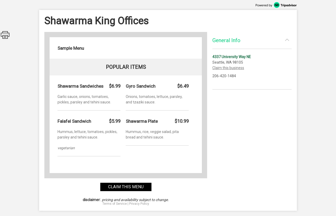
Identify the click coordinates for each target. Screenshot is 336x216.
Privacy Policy (139, 204)
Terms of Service (114, 204)
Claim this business (228, 68)
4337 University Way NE (231, 57)
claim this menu (126, 186)
